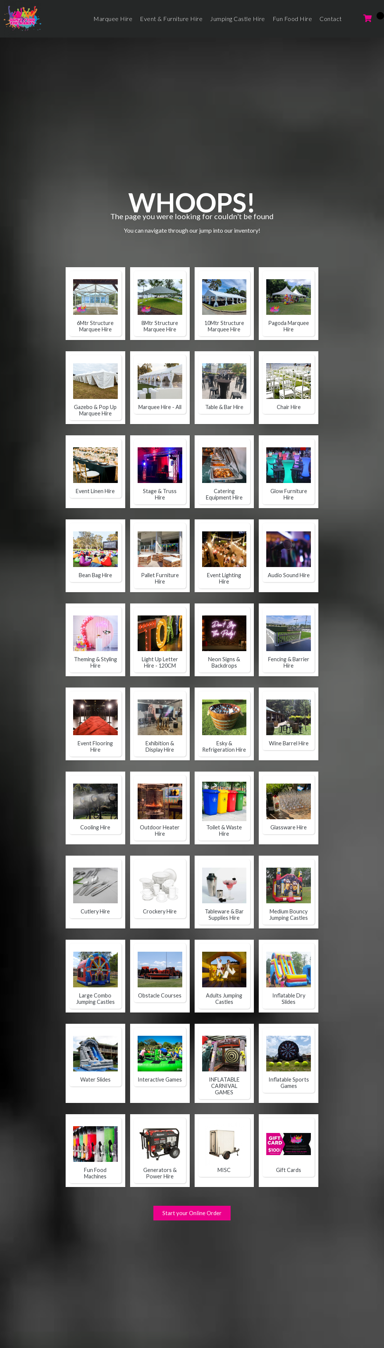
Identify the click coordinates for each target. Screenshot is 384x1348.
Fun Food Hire (292, 18)
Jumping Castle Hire (237, 18)
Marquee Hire (112, 18)
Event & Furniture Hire (171, 18)
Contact (331, 18)
